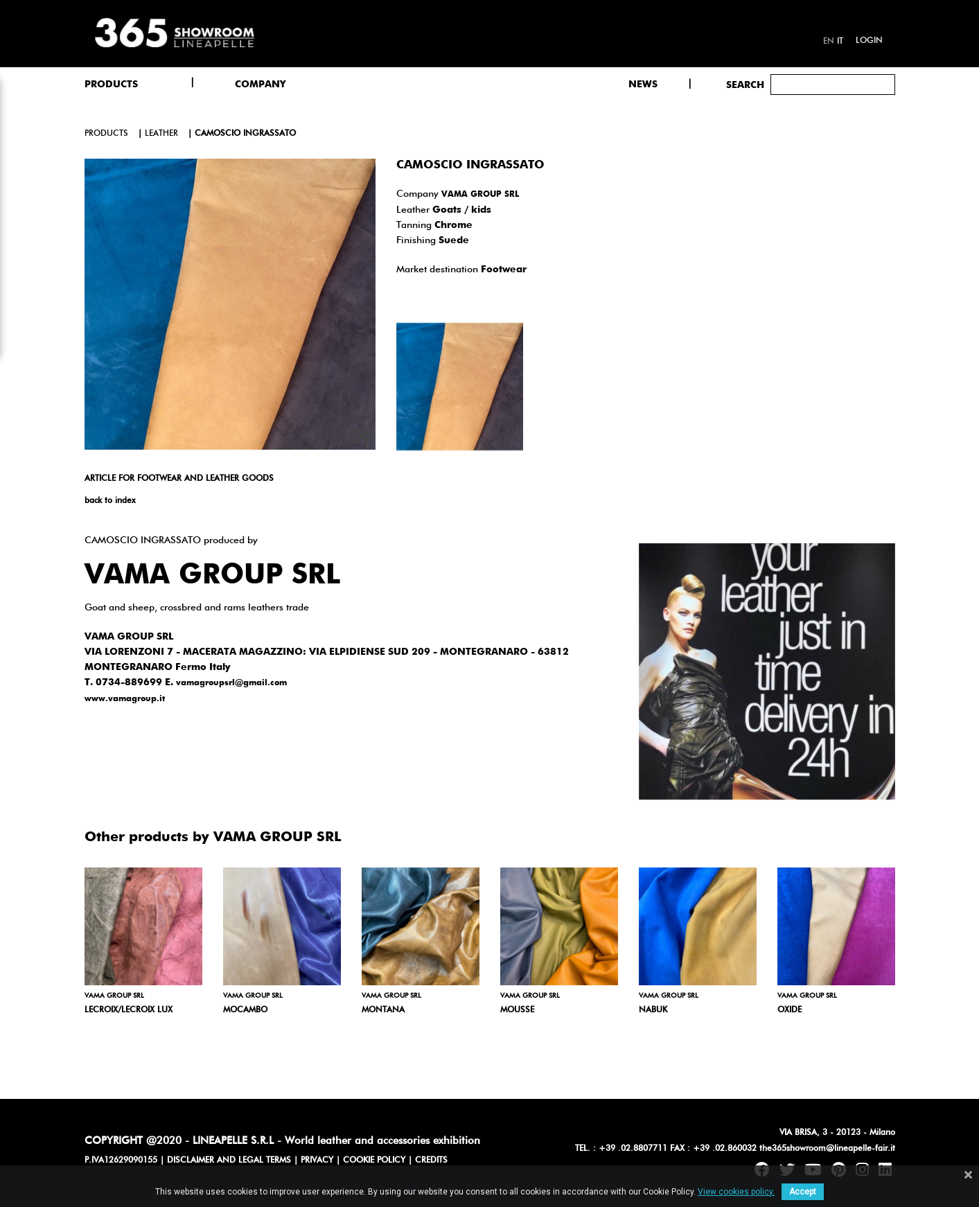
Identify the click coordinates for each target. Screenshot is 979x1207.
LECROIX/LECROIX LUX (129, 1010)
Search (745, 85)
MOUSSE (517, 1010)
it (840, 41)
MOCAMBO (245, 1010)
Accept (802, 1192)
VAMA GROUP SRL (480, 195)
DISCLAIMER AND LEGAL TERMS (229, 1160)
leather (161, 134)
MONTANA (383, 1010)
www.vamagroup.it (125, 699)
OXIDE (789, 1010)
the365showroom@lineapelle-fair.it (827, 1149)
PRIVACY (317, 1160)
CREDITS (431, 1160)
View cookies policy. (736, 1192)
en (828, 41)
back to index (110, 501)
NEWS (643, 84)
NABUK (653, 1010)
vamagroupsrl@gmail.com (231, 683)
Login (869, 41)
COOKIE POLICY (374, 1160)
